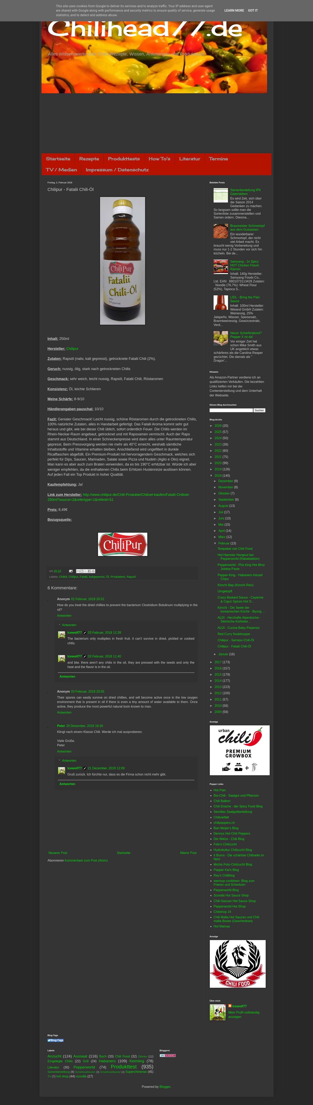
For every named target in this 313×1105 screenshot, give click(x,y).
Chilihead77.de (145, 27)
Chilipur (72, 349)
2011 (219, 699)
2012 (219, 693)
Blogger (164, 1086)
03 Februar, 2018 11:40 (104, 656)
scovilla (81, 1076)
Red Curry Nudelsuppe (234, 634)
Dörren (142, 1056)
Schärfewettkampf (110, 1071)
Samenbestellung (59, 1071)
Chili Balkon (222, 801)
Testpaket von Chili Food (235, 548)
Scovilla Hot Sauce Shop (231, 895)
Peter (61, 726)
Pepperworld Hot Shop (230, 906)
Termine (218, 158)
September (226, 499)
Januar (223, 654)
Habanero (107, 1061)
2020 (219, 463)
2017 (219, 662)
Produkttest (118, 576)
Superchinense (136, 1071)
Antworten (64, 615)
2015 (219, 674)
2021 (219, 457)
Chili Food (122, 1056)
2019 (219, 469)
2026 (219, 425)
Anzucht (54, 1056)
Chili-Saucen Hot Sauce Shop (235, 901)
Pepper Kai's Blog (226, 870)
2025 (219, 432)
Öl (107, 576)
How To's (159, 158)
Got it (253, 10)
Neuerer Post (58, 853)
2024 (219, 438)
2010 (219, 705)
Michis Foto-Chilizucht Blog (233, 864)
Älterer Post (188, 853)
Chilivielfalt (221, 817)
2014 (219, 680)
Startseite (58, 158)
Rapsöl (131, 576)
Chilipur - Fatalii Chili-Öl (234, 646)
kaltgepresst (97, 576)
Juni (221, 518)
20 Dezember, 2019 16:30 (84, 726)
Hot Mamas (222, 926)
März (222, 537)
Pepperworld (84, 1067)
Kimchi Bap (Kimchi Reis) (236, 585)
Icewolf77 (74, 632)
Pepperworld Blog (226, 890)
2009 (219, 712)
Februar (224, 543)
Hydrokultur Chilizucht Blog (233, 850)
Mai (221, 524)
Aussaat (80, 1056)
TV (49, 1076)
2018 (219, 475)
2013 (219, 687)
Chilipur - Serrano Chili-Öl (236, 640)
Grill (85, 1061)
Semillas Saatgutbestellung (233, 811)
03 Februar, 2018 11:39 (104, 632)
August (223, 505)
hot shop (62, 1076)
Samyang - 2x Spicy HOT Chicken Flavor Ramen (244, 265)
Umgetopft (225, 591)
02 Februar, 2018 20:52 (87, 599)
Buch (102, 1056)
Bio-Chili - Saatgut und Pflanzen (236, 795)
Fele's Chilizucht (225, 844)
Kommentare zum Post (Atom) (86, 860)
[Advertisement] (156, 123)
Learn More (234, 10)
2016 (219, 668)
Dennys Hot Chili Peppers (232, 833)
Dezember (226, 481)
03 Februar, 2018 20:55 (87, 691)
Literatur (189, 158)
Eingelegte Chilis (60, 1061)
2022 (219, 450)
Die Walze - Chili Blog (229, 839)
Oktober (224, 493)
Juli (221, 512)
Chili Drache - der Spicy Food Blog (238, 806)
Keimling (137, 1061)
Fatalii (83, 576)
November (226, 487)
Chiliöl (63, 576)
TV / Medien (61, 169)
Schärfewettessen (85, 1071)
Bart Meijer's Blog (226, 828)
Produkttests (124, 158)
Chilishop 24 (222, 911)
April (222, 530)
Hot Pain (220, 790)
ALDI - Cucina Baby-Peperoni (239, 627)
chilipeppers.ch (224, 822)
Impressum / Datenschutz (117, 169)
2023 (219, 444)
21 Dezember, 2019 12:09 (106, 768)
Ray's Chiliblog (224, 875)
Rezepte (89, 158)
